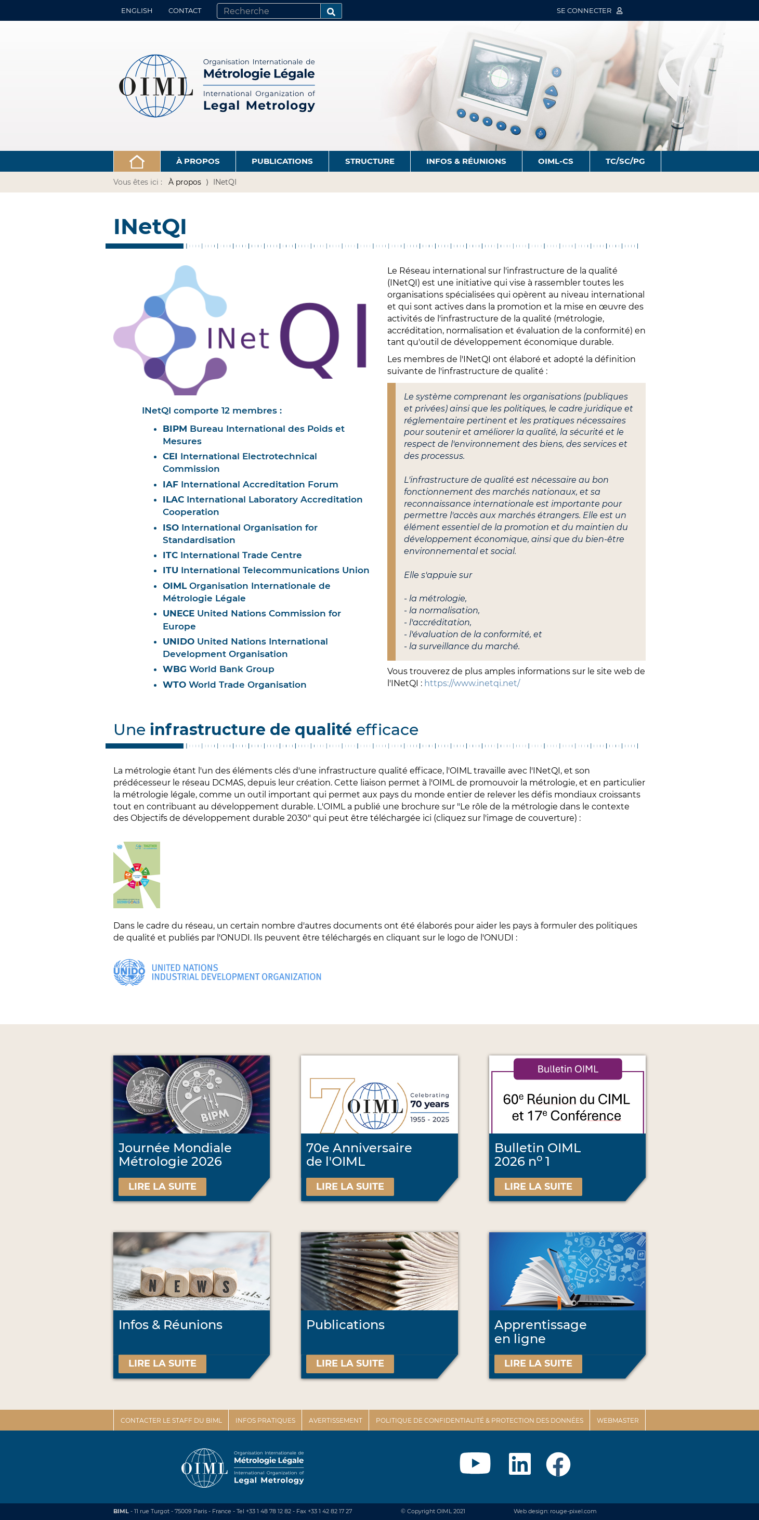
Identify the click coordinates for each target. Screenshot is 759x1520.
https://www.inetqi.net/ (472, 683)
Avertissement (335, 1420)
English (137, 10)
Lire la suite (162, 1186)
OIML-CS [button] (555, 161)
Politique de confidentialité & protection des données (479, 1420)
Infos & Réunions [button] (466, 161)
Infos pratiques (265, 1420)
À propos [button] (198, 161)
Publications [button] (282, 161)
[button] (137, 161)
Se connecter (589, 10)
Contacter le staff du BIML (171, 1420)
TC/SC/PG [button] (625, 161)
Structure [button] (370, 161)
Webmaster (618, 1420)
